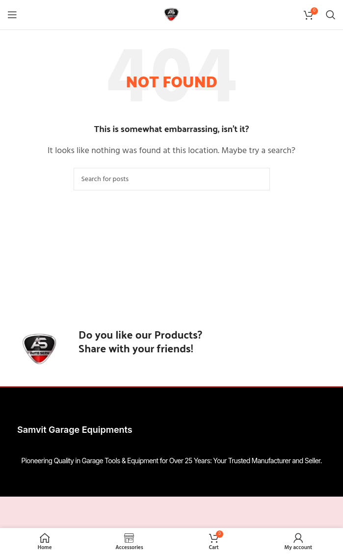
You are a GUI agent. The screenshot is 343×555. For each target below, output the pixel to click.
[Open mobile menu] (12, 15)
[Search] (331, 15)
